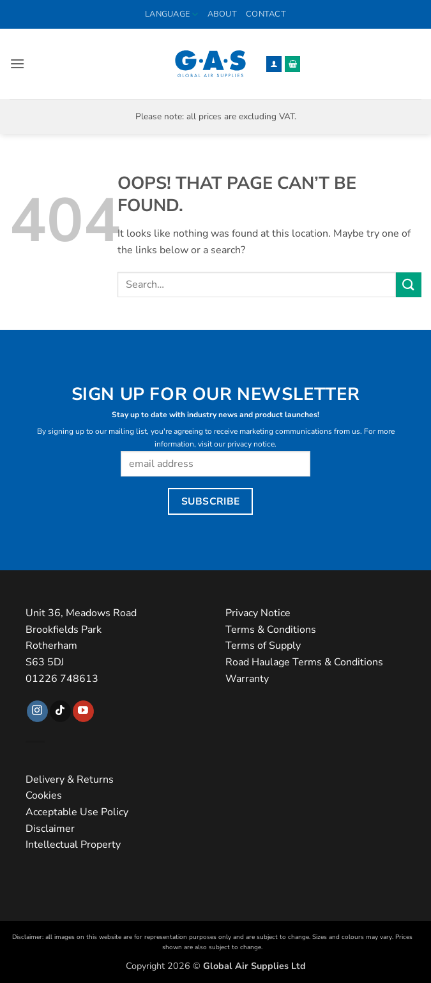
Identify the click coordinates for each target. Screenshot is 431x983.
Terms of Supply (263, 646)
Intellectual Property (73, 845)
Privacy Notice (258, 613)
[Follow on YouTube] (83, 711)
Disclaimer (50, 829)
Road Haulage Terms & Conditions (304, 662)
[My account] (274, 64)
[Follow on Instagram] (37, 711)
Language (172, 14)
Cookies (44, 795)
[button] (17, 63)
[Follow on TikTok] (60, 711)
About (222, 14)
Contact (266, 14)
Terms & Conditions (270, 630)
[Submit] (408, 284)
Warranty (247, 679)
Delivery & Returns (70, 779)
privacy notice (251, 444)
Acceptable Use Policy (77, 812)
